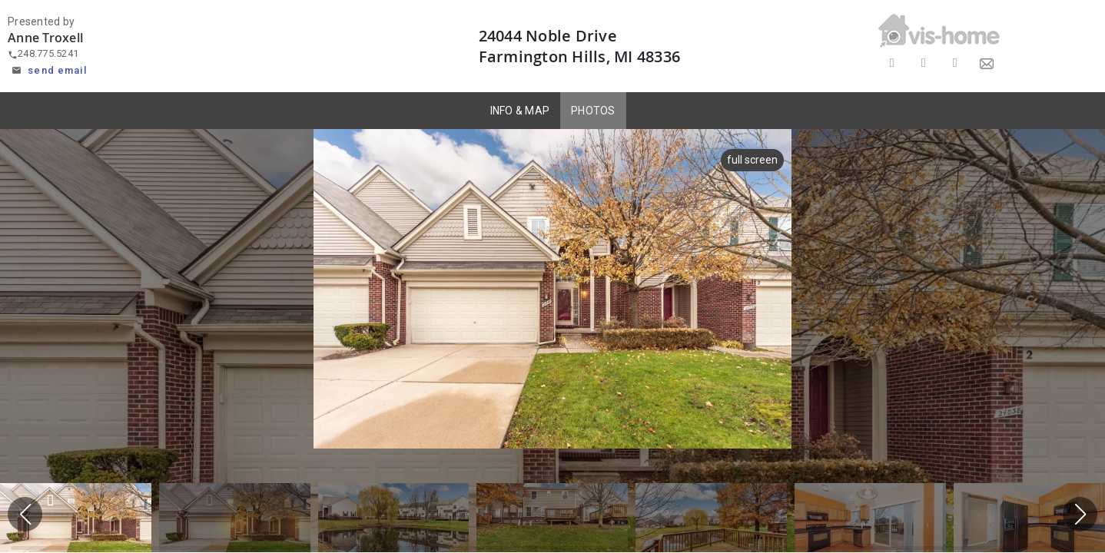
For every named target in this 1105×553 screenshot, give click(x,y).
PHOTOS (593, 110)
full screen (752, 160)
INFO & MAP (520, 110)
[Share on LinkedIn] (954, 63)
